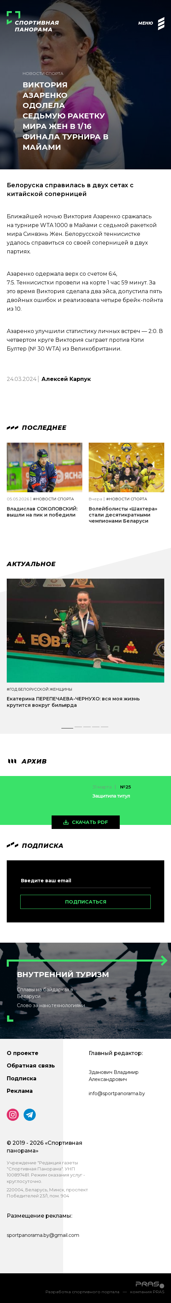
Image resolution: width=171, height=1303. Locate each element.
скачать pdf (90, 822)
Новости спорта (43, 73)
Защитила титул (111, 796)
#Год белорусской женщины (39, 689)
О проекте (22, 1053)
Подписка (21, 1078)
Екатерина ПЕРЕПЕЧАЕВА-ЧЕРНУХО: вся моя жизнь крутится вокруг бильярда (73, 702)
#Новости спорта (53, 499)
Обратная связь (31, 1065)
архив (27, 761)
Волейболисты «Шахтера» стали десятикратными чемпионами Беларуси (123, 515)
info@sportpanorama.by (117, 1093)
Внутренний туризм (63, 974)
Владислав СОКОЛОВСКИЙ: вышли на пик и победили (42, 512)
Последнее (36, 428)
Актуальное (31, 564)
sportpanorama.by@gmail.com (43, 1235)
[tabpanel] (85, 649)
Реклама (20, 1091)
